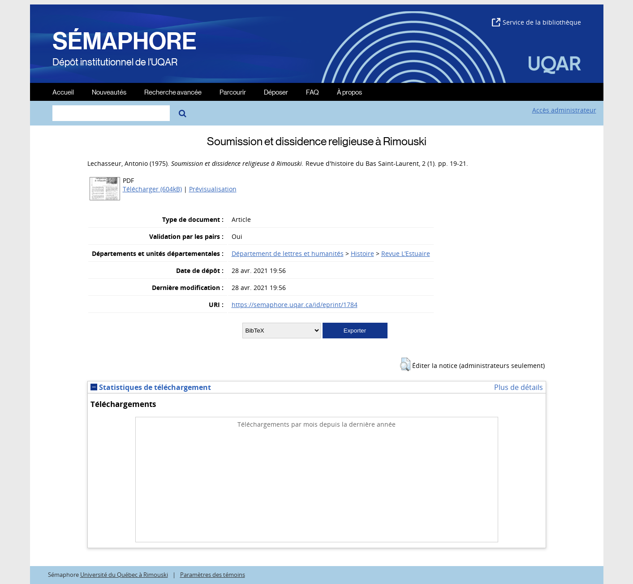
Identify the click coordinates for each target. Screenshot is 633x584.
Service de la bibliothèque (536, 22)
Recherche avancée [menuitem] (173, 91)
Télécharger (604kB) (152, 189)
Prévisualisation (213, 189)
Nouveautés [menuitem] (109, 91)
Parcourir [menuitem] (233, 91)
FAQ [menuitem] (312, 91)
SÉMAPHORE (124, 41)
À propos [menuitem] (349, 91)
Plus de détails (518, 387)
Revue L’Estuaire (405, 253)
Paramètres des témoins (212, 575)
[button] (405, 364)
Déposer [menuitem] (276, 91)
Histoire (362, 253)
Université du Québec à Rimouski (124, 575)
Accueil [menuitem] (63, 91)
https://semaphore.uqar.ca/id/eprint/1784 (294, 304)
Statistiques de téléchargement (150, 387)
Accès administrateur (564, 110)
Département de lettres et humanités (288, 253)
